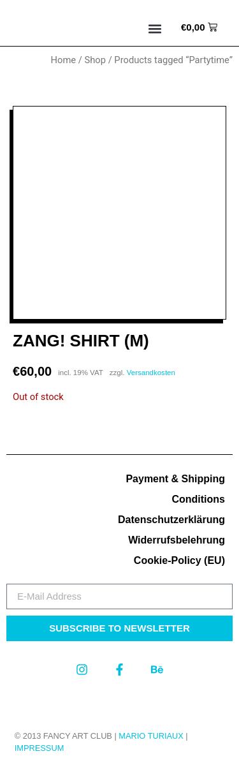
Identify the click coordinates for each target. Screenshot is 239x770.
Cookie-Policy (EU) (179, 560)
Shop (95, 60)
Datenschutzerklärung (171, 519)
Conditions (198, 499)
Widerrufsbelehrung (176, 540)
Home (63, 60)
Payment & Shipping (175, 478)
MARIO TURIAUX (151, 736)
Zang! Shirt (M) (81, 340)
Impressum (39, 748)
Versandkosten (151, 372)
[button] (155, 29)
